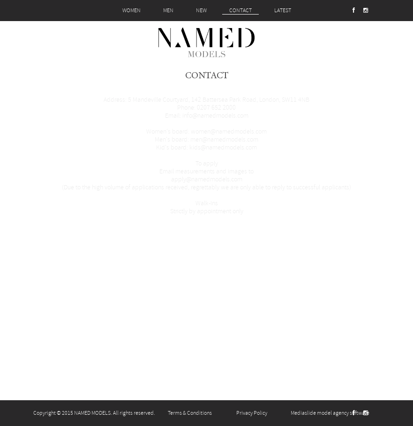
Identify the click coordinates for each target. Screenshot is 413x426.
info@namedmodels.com (215, 116)
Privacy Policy (251, 413)
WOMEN (131, 10)
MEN (168, 10)
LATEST (282, 10)
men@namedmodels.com (224, 139)
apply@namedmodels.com (206, 179)
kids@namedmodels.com (223, 147)
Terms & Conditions (190, 413)
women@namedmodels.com (229, 131)
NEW (201, 10)
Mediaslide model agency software (330, 413)
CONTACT (240, 10)
